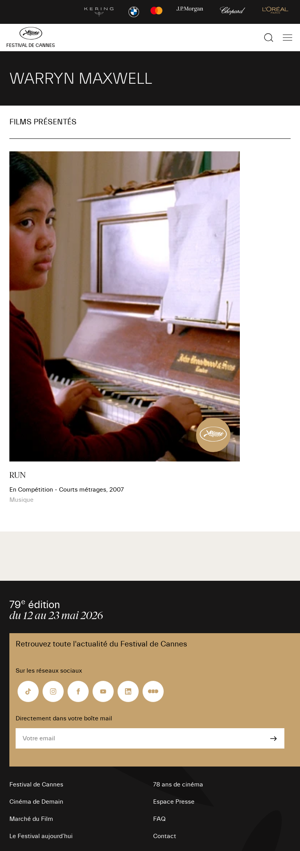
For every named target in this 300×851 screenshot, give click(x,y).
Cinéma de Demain (36, 801)
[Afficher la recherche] (268, 37)
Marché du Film (31, 818)
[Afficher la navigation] (287, 37)
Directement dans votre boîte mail (64, 718)
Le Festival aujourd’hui (41, 836)
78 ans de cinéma (178, 784)
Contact (164, 836)
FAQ (159, 818)
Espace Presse (174, 801)
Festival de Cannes (36, 784)
